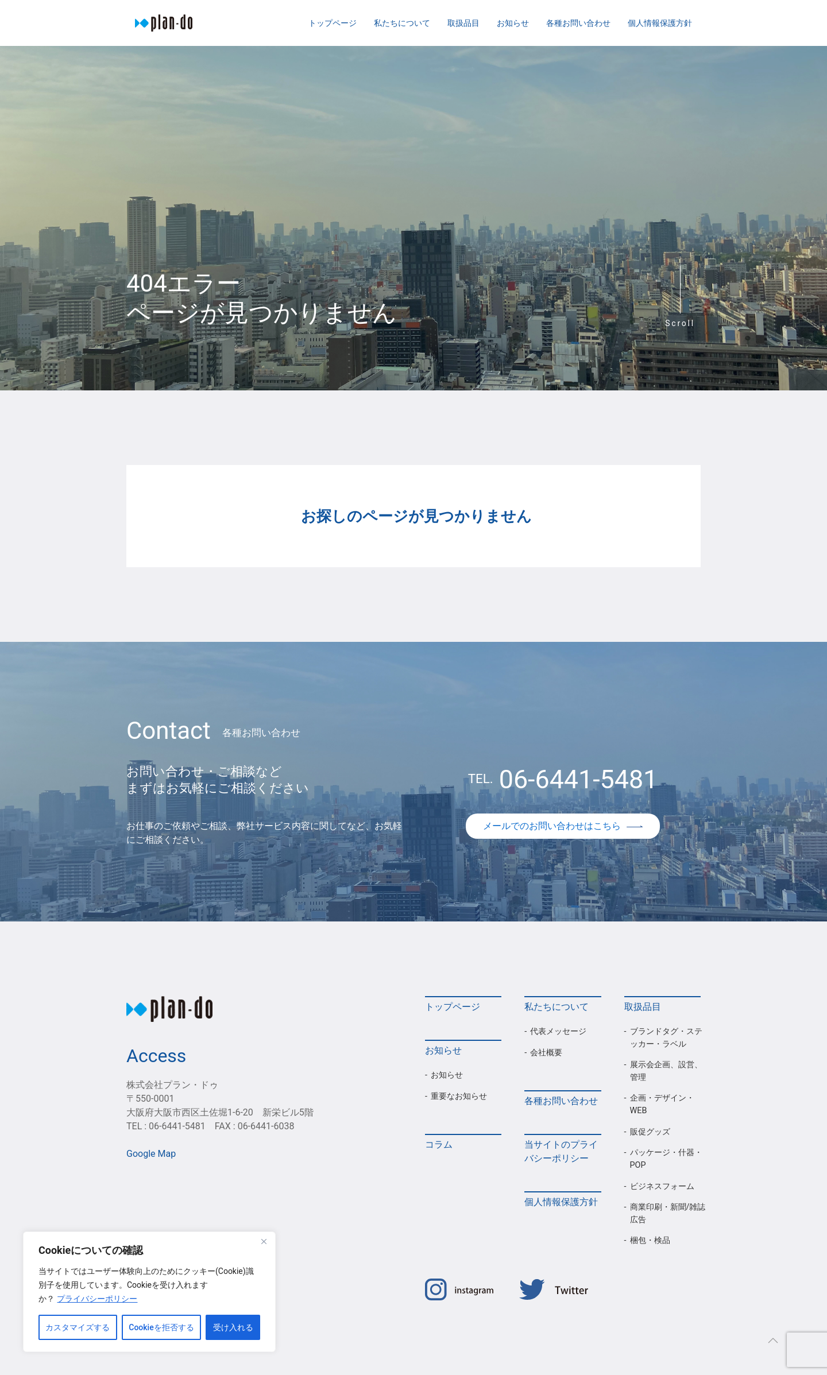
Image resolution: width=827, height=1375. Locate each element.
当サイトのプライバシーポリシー (561, 1151)
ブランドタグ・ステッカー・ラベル (666, 1038)
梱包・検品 (650, 1240)
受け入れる (233, 1327)
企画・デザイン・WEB (662, 1104)
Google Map (151, 1153)
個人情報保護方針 (660, 23)
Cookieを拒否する (161, 1327)
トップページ (332, 23)
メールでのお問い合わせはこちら (563, 825)
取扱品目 (463, 23)
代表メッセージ (558, 1031)
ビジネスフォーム (662, 1186)
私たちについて (402, 23)
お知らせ (513, 23)
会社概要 (546, 1053)
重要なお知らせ (459, 1096)
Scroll (680, 323)
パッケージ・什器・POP (666, 1159)
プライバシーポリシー (97, 1298)
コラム (439, 1144)
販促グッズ (650, 1132)
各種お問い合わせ (578, 23)
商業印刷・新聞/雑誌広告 (668, 1213)
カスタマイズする (77, 1327)
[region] (149, 1291)
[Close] (263, 1241)
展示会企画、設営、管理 (666, 1071)
